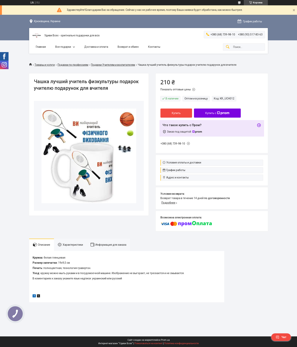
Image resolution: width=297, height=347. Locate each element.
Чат (281, 337)
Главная (41, 46)
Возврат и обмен (128, 46)
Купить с (217, 113)
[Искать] (227, 47)
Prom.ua (165, 340)
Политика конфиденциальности (181, 343)
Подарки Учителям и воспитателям (113, 64)
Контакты (154, 46)
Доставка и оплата (96, 46)
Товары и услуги (44, 64)
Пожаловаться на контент (148, 343)
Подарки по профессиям (73, 64)
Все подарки (63, 46)
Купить (176, 113)
